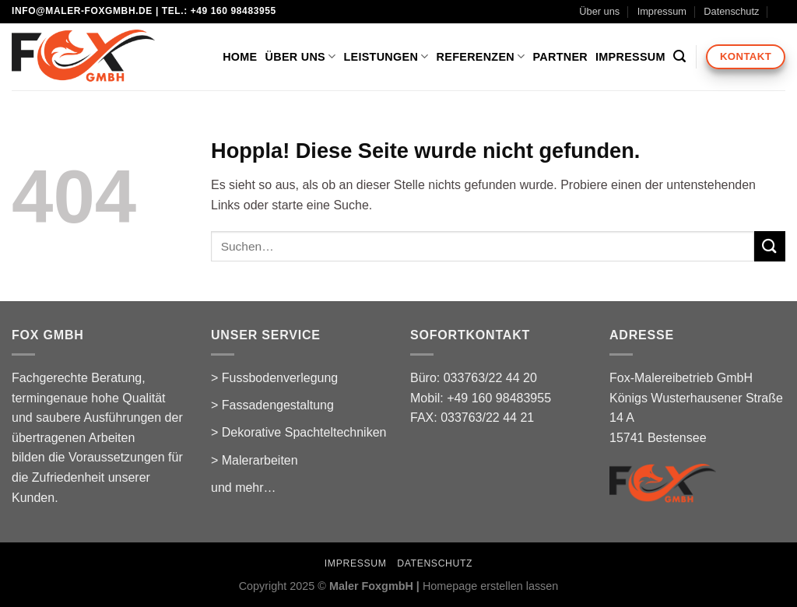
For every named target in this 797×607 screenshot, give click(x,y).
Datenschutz (731, 11)
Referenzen (481, 56)
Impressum (661, 11)
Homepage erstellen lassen (490, 586)
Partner (560, 57)
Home (240, 57)
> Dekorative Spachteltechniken (298, 432)
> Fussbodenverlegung (274, 377)
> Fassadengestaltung (272, 405)
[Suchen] (679, 56)
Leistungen (385, 56)
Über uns (599, 11)
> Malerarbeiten (254, 460)
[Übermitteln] (769, 246)
